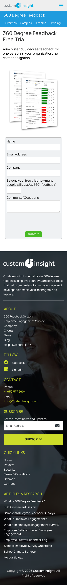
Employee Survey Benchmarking (25, 540)
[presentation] (34, 223)
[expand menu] (61, 5)
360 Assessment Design (20, 507)
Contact (9, 484)
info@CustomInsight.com (21, 401)
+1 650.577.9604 (15, 391)
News (7, 335)
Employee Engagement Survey (24, 321)
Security (9, 470)
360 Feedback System (18, 316)
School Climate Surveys (20, 552)
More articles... (14, 557)
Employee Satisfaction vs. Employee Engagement (28, 532)
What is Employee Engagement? (25, 519)
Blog (7, 340)
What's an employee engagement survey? (31, 525)
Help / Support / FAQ (17, 345)
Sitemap (9, 479)
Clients (8, 330)
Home (8, 460)
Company (10, 326)
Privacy (9, 465)
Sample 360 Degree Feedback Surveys (29, 513)
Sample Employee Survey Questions (28, 546)
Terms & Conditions (17, 474)
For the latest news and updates (25, 419)
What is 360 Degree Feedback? (24, 501)
